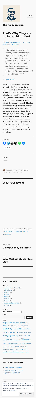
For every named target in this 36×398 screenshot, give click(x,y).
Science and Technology (11, 303)
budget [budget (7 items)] (27, 323)
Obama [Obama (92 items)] (26, 339)
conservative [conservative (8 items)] (24, 325)
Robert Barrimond (11, 170)
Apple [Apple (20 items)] (5, 323)
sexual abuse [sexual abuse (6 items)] (6, 349)
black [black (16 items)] (22, 323)
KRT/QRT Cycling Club (13, 367)
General (6, 296)
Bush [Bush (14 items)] (5, 326)
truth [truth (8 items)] (27, 352)
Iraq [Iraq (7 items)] (16, 335)
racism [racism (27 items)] (22, 343)
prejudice (12, 172)
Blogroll (6, 292)
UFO (20, 172)
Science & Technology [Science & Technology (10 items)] (20, 347)
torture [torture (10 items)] (22, 352)
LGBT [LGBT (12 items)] (25, 336)
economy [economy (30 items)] (7, 328)
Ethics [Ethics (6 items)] (14, 329)
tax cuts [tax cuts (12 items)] (12, 352)
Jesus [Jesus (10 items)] (20, 336)
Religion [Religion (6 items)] (5, 346)
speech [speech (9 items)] (20, 349)
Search (5, 314)
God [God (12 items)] (28, 329)
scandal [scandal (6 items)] (10, 346)
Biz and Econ (8, 290)
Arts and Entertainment (11, 288)
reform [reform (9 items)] (28, 344)
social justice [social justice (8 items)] (14, 349)
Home (5, 382)
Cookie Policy (12, 390)
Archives (5, 309)
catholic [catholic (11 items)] (10, 326)
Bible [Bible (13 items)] (17, 323)
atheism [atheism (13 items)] (12, 323)
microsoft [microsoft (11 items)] (16, 340)
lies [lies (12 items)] (29, 336)
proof (17, 172)
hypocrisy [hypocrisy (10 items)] (27, 333)
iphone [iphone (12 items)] (12, 336)
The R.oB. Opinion (13, 25)
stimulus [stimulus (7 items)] (26, 349)
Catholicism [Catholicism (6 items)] (17, 325)
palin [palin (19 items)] (5, 344)
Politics (6, 299)
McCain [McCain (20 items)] (9, 340)
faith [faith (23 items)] (19, 329)
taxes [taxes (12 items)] (17, 352)
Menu (30, 16)
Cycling (6, 294)
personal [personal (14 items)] (11, 344)
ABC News (10, 79)
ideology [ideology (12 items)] (6, 336)
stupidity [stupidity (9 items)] (5, 352)
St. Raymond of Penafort (14, 370)
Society (5, 172)
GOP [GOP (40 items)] (5, 332)
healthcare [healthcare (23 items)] (13, 332)
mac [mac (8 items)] (4, 340)
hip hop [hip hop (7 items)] (21, 332)
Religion (6, 301)
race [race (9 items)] (16, 344)
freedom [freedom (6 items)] (24, 329)
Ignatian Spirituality (12, 373)
